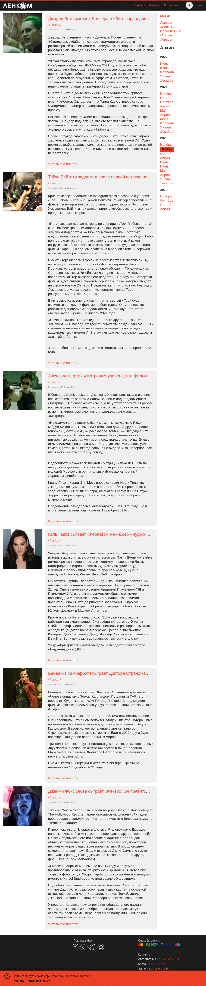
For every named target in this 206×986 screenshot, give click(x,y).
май (163, 110)
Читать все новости (63, 164)
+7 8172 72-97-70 (158, 963)
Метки (165, 16)
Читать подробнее (39, 980)
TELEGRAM (91, 947)
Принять (18, 980)
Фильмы (154, 5)
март (164, 119)
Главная (139, 5)
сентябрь (167, 102)
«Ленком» (54, 24)
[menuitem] (139, 5)
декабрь (166, 80)
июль (164, 63)
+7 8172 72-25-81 (168, 959)
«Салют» (167, 35)
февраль (167, 72)
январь (166, 76)
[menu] (107, 5)
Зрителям (170, 5)
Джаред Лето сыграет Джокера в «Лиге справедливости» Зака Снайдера (119, 18)
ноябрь (166, 93)
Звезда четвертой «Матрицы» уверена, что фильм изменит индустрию (117, 375)
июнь (164, 68)
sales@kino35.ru (161, 968)
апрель (165, 115)
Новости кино (170, 31)
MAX (101, 947)
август (165, 106)
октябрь (166, 98)
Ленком (166, 22)
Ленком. (166, 39)
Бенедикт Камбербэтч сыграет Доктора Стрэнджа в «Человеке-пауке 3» (118, 673)
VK (79, 947)
